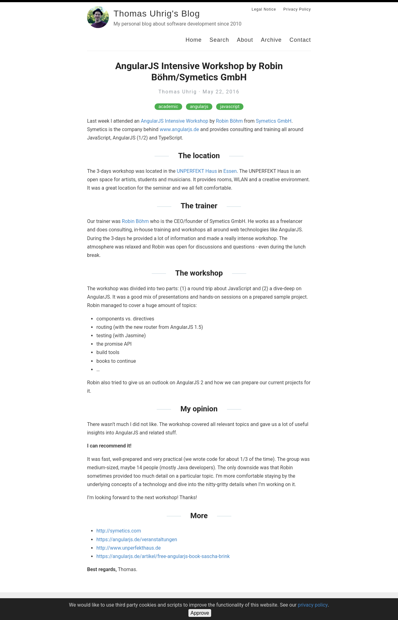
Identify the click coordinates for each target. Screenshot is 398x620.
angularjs (199, 106)
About (245, 40)
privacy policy (313, 605)
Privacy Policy (297, 9)
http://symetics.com (118, 531)
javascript (229, 106)
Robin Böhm (229, 121)
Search (219, 40)
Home (194, 40)
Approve (200, 613)
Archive (271, 40)
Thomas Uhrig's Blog (156, 13)
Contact (300, 40)
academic (168, 106)
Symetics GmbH (274, 121)
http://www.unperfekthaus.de (128, 548)
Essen (230, 171)
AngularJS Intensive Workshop (174, 121)
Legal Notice (264, 9)
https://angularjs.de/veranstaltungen (136, 539)
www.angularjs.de (179, 129)
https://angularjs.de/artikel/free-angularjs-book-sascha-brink (163, 556)
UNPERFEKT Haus (197, 171)
